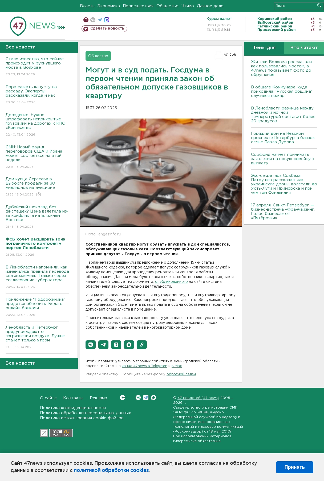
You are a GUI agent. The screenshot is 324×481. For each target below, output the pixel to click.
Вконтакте (122, 397)
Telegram (145, 397)
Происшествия (138, 6)
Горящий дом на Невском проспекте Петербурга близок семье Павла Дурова (283, 138)
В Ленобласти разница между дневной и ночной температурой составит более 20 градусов (283, 115)
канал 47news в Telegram (144, 366)
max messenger (106, 19)
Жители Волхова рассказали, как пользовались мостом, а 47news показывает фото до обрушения (282, 68)
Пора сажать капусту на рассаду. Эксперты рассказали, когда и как (37, 95)
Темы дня (264, 48)
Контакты (73, 398)
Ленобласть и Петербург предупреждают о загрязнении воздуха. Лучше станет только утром (37, 337)
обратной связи (181, 374)
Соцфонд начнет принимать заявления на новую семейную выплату (282, 159)
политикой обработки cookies (111, 470)
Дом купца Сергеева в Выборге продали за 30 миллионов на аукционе (37, 187)
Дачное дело (210, 6)
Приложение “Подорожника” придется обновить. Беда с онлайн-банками (37, 307)
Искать (319, 5)
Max (153, 397)
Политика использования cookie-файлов (82, 418)
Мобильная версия (85, 19)
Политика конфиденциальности (73, 408)
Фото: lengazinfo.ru (103, 234)
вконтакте (92, 19)
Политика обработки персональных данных (85, 413)
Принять (295, 467)
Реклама (98, 398)
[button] (91, 344)
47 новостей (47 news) (198, 398)
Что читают (304, 48)
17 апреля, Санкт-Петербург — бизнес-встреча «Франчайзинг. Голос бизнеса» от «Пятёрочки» (283, 211)
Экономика (109, 6)
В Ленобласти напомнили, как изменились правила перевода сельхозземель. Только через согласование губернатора (37, 277)
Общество (167, 6)
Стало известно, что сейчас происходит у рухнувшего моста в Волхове (37, 67)
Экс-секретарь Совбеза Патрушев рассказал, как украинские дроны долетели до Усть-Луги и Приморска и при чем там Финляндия (284, 184)
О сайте (48, 398)
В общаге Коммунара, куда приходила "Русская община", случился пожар (282, 91)
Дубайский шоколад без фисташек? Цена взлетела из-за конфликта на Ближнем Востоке (37, 217)
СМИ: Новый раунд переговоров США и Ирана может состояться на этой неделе (37, 157)
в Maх (177, 366)
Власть (87, 6)
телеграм (99, 19)
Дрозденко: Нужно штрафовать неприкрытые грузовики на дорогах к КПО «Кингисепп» (37, 125)
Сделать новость (107, 28)
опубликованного (171, 281)
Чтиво (187, 6)
